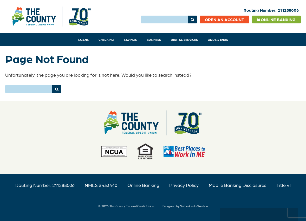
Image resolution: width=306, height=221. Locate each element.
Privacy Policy (184, 185)
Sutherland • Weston (194, 206)
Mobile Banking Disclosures (237, 185)
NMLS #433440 (101, 185)
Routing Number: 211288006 (45, 185)
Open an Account (224, 19)
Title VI (283, 185)
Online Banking (276, 19)
